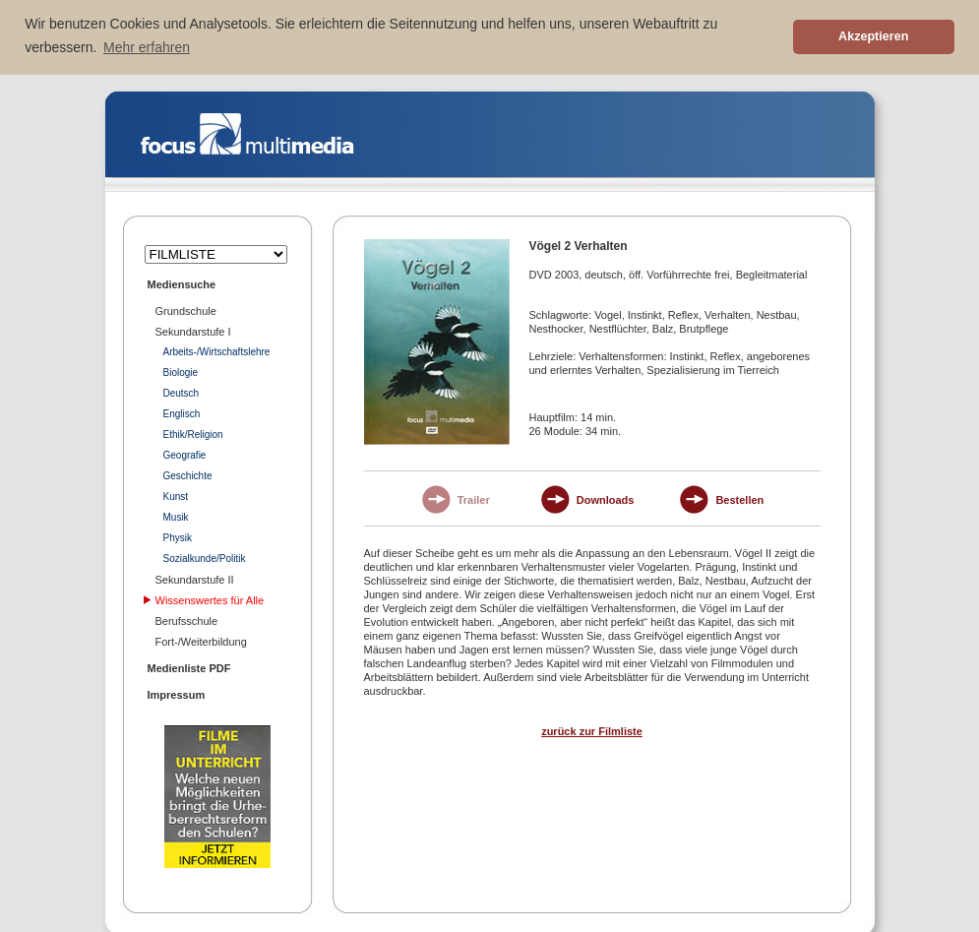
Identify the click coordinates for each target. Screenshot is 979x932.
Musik (176, 515)
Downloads (606, 499)
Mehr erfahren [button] (146, 47)
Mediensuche (182, 282)
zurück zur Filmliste (591, 729)
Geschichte (188, 473)
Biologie (181, 370)
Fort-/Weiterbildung (201, 640)
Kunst (176, 494)
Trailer (474, 499)
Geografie (185, 453)
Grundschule (185, 309)
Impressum (177, 693)
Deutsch (181, 391)
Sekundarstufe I (193, 330)
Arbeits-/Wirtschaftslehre (217, 349)
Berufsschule (186, 619)
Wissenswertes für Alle (210, 598)
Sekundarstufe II (194, 578)
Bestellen (739, 499)
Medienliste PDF (189, 666)
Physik (177, 535)
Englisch (182, 411)
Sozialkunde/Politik (204, 556)
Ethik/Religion (193, 432)
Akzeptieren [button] (873, 36)
